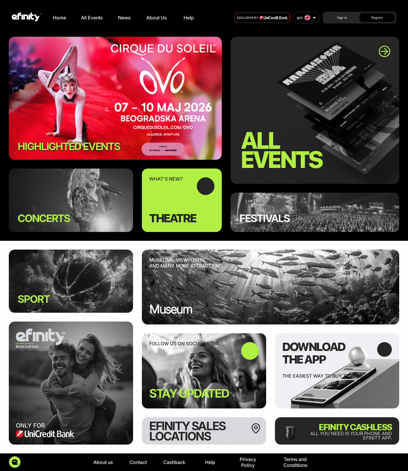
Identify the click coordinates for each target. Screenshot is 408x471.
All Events (92, 18)
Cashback (174, 462)
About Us (156, 18)
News (124, 18)
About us (103, 462)
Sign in (342, 18)
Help (189, 18)
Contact (138, 462)
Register (377, 18)
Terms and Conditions (295, 462)
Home (59, 18)
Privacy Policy (248, 462)
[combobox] (306, 17)
